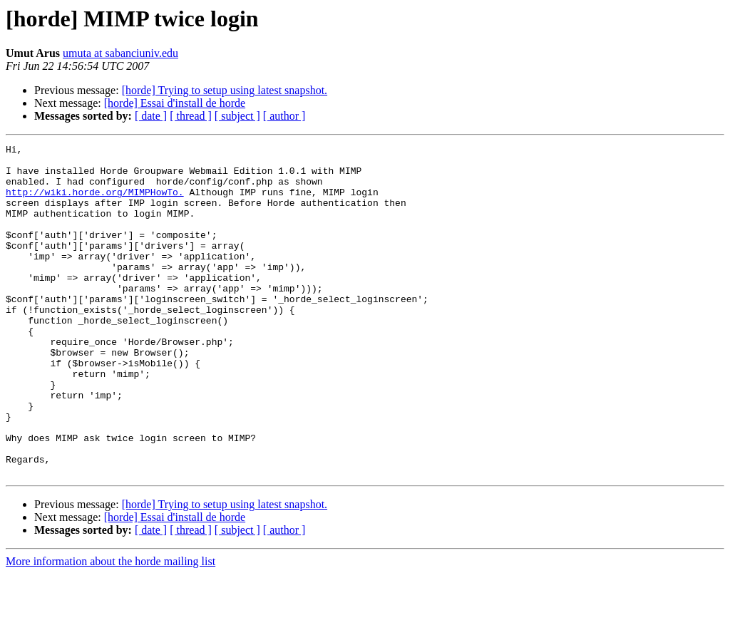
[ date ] (151, 116)
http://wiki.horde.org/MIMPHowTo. (95, 202)
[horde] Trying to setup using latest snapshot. (224, 90)
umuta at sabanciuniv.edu (120, 53)
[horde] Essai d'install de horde (174, 103)
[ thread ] (191, 116)
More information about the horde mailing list (110, 627)
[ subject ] (237, 116)
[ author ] (284, 116)
